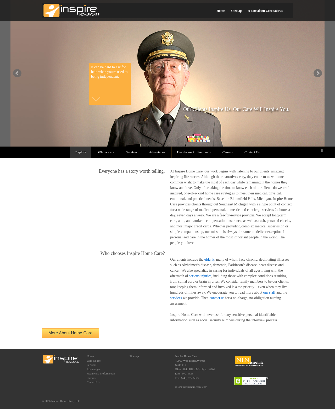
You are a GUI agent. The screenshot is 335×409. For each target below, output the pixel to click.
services (176, 298)
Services (131, 152)
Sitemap (236, 11)
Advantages (157, 152)
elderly (209, 259)
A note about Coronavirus (265, 11)
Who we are (106, 152)
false (17, 73)
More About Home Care (70, 333)
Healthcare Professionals (194, 152)
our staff (269, 292)
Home (221, 11)
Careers (227, 152)
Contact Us (252, 152)
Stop (322, 150)
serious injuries (200, 276)
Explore (80, 152)
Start (318, 150)
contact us (216, 298)
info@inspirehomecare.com (191, 386)
